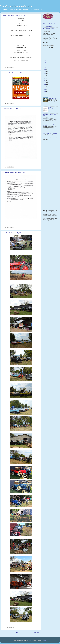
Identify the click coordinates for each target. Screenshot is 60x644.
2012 (45, 87)
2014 (45, 84)
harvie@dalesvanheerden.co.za (49, 35)
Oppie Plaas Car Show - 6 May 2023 (13, 108)
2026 (45, 60)
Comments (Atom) (12, 635)
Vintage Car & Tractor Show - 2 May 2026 (14, 15)
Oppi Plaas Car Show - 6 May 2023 (12, 233)
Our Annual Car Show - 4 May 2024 (12, 73)
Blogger (44, 640)
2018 (45, 76)
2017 (45, 78)
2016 (45, 80)
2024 (45, 67)
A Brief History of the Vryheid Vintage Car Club (49, 24)
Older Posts (36, 632)
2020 (45, 73)
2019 (45, 75)
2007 (45, 91)
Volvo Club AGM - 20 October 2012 (50, 133)
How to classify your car (48, 26)
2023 (45, 69)
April (46, 62)
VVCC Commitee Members (48, 28)
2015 (45, 82)
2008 (45, 89)
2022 (45, 71)
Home (17, 632)
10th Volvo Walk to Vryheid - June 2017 (52, 98)
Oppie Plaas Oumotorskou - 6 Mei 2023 (14, 172)
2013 (45, 86)
